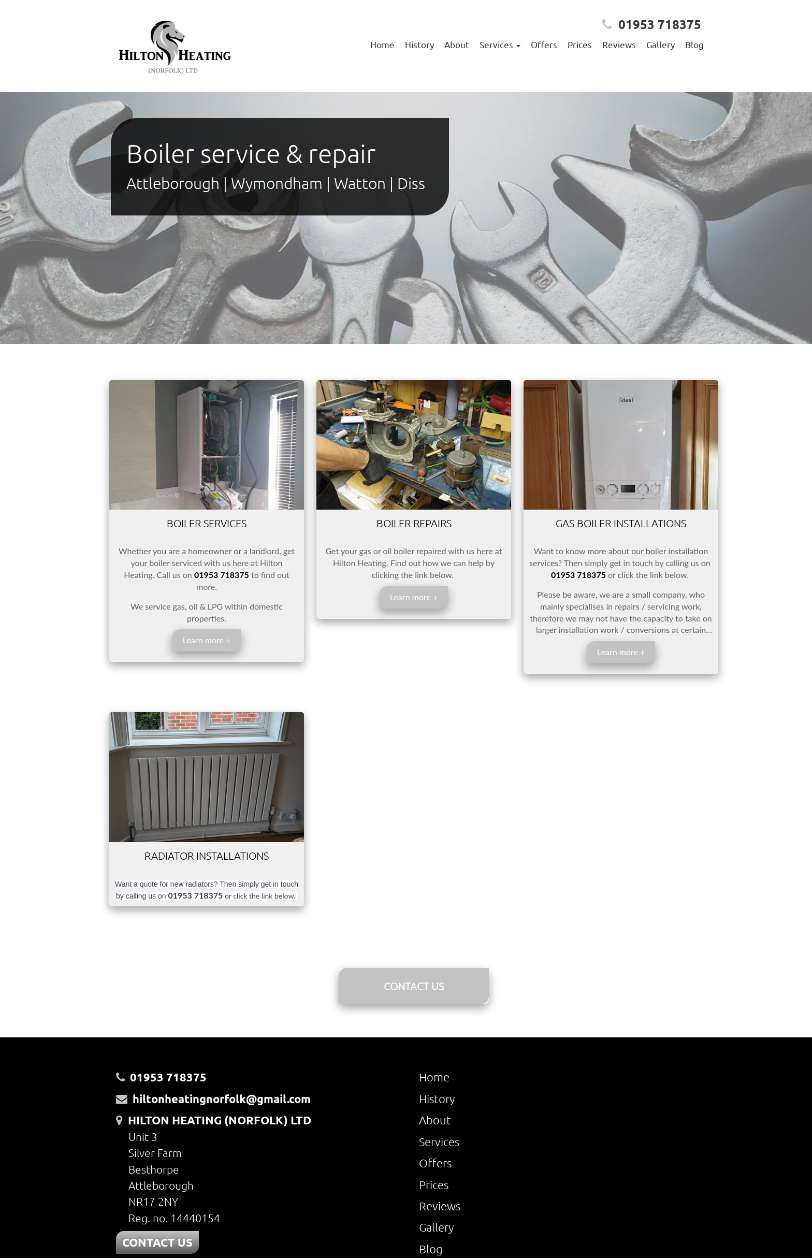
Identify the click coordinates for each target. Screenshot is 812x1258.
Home (382, 44)
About (456, 44)
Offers (544, 44)
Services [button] (500, 44)
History (419, 44)
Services (439, 1141)
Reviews (619, 44)
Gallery (660, 44)
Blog (694, 44)
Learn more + (206, 640)
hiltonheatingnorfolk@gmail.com (222, 1099)
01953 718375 (659, 24)
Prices (580, 44)
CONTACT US (414, 986)
